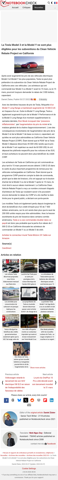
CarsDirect (6, 248)
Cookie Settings (29, 468)
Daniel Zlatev (49, 412)
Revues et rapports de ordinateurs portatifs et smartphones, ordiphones (28, 453)
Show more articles (37, 368)
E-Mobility (43, 99)
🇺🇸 (32, 99)
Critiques (26, 7)
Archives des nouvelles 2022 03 (38, 455)
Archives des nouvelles (17, 455)
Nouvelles (39, 7)
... (55, 7)
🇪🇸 (35, 99)
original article (37, 412)
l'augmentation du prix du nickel (33, 124)
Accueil (15, 7)
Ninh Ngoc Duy (36, 433)
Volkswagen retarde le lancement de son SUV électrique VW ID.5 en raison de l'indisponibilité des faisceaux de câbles (17, 384)
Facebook (50, 444)
